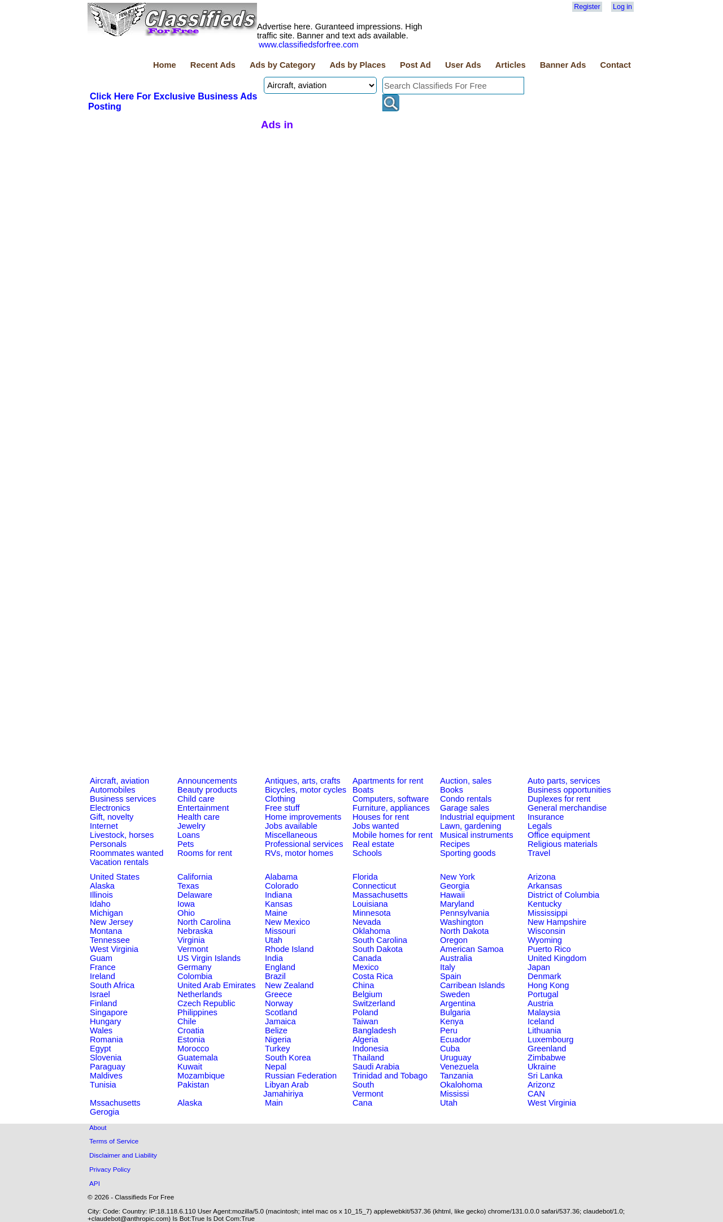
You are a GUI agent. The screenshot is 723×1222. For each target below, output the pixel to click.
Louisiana (370, 903)
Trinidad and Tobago (390, 1075)
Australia (456, 958)
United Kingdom (557, 958)
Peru (449, 1030)
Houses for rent (380, 816)
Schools (367, 853)
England (280, 967)
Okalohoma (461, 1084)
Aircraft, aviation (119, 780)
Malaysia (544, 1012)
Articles (510, 64)
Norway (279, 1003)
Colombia (194, 976)
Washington (462, 922)
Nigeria (278, 1039)
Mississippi (548, 912)
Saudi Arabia (375, 1066)
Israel (100, 994)
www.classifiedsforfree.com (309, 44)
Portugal (543, 994)
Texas (188, 885)
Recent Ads (213, 64)
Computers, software (390, 798)
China (363, 985)
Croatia (190, 1030)
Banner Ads (563, 64)
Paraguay (107, 1066)
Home (164, 64)
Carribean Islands (472, 985)
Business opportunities (569, 789)
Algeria (365, 1039)
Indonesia (370, 1048)
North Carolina (204, 922)
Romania (106, 1039)
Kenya (452, 1021)
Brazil (275, 976)
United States (115, 876)
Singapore (109, 1012)
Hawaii (452, 894)
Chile (186, 1021)
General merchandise (567, 807)
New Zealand (289, 985)
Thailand (368, 1057)
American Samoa (471, 949)
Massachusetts (380, 894)
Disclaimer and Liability (123, 1155)
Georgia (454, 885)
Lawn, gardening (470, 825)
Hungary (105, 1021)
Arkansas (545, 885)
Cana (362, 1102)
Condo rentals (465, 798)
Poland (365, 1012)
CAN (536, 1093)
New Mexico (287, 922)
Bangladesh (374, 1030)
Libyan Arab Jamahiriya (285, 1089)
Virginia (191, 940)
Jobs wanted (375, 825)
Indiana (278, 894)
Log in (622, 7)
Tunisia (103, 1084)
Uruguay (455, 1057)
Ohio (186, 912)
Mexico (365, 967)
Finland (103, 1003)
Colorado (281, 885)
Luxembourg (550, 1039)
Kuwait (189, 1066)
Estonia (191, 1039)
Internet (104, 825)
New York (457, 876)
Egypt (100, 1048)
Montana (106, 931)
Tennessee (110, 940)
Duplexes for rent (559, 798)
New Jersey (111, 922)
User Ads (463, 64)
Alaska (102, 885)
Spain (450, 976)
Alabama (281, 876)
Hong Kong (548, 985)
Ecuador (455, 1039)
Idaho (100, 903)
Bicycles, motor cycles (305, 789)
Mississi (454, 1093)
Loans (188, 835)
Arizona (542, 876)
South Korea (288, 1057)
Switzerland (373, 1003)
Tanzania (456, 1075)
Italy (447, 967)
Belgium (367, 994)
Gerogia (104, 1111)
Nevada (366, 922)
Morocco (193, 1048)
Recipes (455, 844)
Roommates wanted (126, 853)
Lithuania (544, 1030)
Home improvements (303, 816)
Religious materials (563, 844)
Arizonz (541, 1084)
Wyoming (545, 940)
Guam (101, 958)
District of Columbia (563, 894)
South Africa (112, 985)
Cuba (450, 1048)
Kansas (279, 903)
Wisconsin (546, 931)
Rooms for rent (204, 853)
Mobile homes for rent (392, 835)
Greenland (547, 1048)
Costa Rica (372, 976)
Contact (615, 64)
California (194, 876)
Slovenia (105, 1057)
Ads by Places (358, 64)
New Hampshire (557, 922)
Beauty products (207, 789)
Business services (123, 798)
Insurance (546, 816)
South (363, 1084)
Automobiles (113, 789)
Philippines (197, 1012)
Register (587, 7)
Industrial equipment (477, 816)
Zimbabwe (547, 1057)
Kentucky (544, 903)
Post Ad (415, 64)
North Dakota (464, 931)
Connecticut (374, 885)
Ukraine (542, 1066)
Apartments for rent (387, 780)
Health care (198, 816)
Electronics (110, 807)
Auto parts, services (564, 780)
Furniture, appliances (391, 807)
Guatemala (197, 1057)
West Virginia (114, 949)
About (98, 1127)
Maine (276, 912)
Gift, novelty (111, 816)
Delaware (194, 894)
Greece (278, 994)
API (94, 1183)
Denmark (544, 976)
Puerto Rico (549, 949)
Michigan (106, 912)
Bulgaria (455, 1012)
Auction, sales (465, 780)
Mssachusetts (115, 1102)
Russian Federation (301, 1075)
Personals (108, 844)
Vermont (192, 949)
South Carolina (379, 940)
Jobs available (291, 825)
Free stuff (282, 807)
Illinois (101, 894)
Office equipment (559, 835)
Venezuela (459, 1066)
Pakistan (193, 1084)
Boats (362, 789)
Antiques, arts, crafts (303, 780)
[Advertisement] (173, 197)
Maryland (457, 903)
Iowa (186, 903)
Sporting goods (468, 853)
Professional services (304, 844)
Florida (365, 876)
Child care (196, 798)
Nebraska (195, 931)
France (103, 967)
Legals (540, 825)
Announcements (207, 780)
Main (274, 1102)
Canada (366, 958)
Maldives (106, 1075)
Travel (539, 853)
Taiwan (365, 1021)
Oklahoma (371, 931)
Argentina (458, 1003)
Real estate (373, 844)
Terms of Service (113, 1141)
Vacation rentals (119, 862)
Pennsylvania (464, 912)
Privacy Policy (109, 1169)
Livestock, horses (122, 835)
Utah (273, 940)
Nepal (275, 1066)
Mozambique (201, 1075)
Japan (539, 967)
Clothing (280, 798)
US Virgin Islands (209, 958)
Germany (194, 967)
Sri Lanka (545, 1075)
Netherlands (199, 994)
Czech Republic (206, 1003)
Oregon (454, 940)
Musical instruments (476, 835)
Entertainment (203, 807)
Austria (541, 1003)
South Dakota (377, 949)
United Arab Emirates (216, 985)
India (274, 958)
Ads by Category (282, 64)
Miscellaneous (291, 835)
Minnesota (371, 912)
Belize (276, 1030)
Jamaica (280, 1021)
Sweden (455, 994)
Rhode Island (289, 949)
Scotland (281, 1012)
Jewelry (191, 825)
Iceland (541, 1021)
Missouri (280, 931)
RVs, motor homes (299, 853)
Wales (101, 1030)
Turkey (277, 1048)
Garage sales (464, 807)
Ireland (102, 976)
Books (451, 789)
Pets (185, 844)
